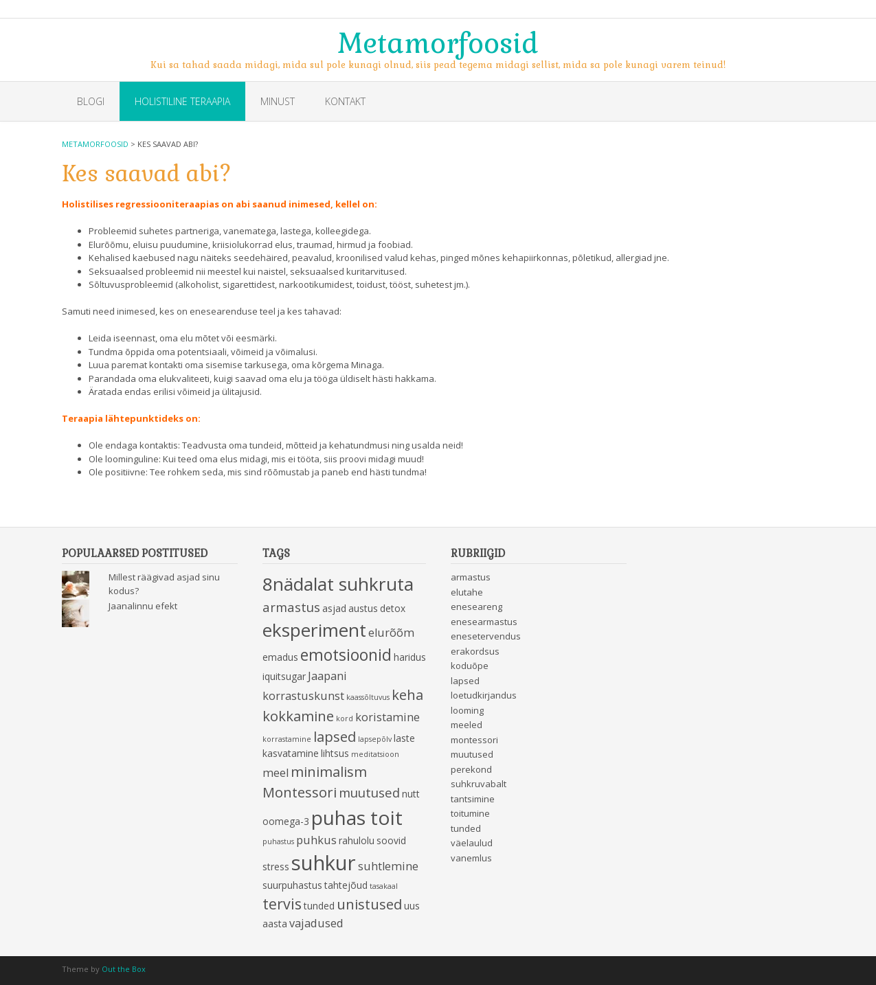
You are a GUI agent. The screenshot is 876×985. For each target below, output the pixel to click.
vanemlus (471, 858)
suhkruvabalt (478, 784)
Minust (277, 101)
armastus (471, 577)
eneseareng (476, 606)
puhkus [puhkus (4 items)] (316, 840)
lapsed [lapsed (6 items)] (334, 736)
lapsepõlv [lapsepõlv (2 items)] (375, 739)
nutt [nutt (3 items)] (411, 793)
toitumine (470, 813)
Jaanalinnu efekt (143, 606)
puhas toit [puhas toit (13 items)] (357, 817)
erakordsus (475, 651)
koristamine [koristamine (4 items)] (387, 717)
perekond (471, 769)
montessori (474, 740)
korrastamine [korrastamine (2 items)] (286, 739)
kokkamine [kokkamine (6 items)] (298, 715)
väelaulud (472, 843)
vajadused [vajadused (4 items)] (316, 923)
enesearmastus (484, 621)
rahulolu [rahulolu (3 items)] (356, 840)
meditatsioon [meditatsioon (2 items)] (375, 754)
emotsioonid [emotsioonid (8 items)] (346, 655)
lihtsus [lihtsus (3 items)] (335, 753)
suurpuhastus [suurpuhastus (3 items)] (292, 885)
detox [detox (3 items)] (392, 608)
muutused (472, 754)
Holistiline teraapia (182, 101)
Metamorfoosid (438, 42)
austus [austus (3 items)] (363, 608)
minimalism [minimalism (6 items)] (329, 771)
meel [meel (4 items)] (275, 772)
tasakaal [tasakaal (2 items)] (384, 886)
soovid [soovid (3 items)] (391, 840)
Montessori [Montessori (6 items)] (299, 792)
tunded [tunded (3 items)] (319, 905)
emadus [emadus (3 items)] (280, 657)
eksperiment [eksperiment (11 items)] (314, 630)
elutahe (467, 592)
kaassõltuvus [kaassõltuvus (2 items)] (368, 697)
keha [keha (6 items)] (407, 694)
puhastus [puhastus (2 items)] (278, 841)
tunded (466, 828)
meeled (466, 724)
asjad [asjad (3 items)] (334, 608)
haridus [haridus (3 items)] (410, 657)
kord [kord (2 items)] (344, 718)
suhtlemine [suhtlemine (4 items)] (388, 866)
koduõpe (469, 665)
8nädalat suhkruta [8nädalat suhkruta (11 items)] (338, 583)
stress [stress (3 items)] (275, 866)
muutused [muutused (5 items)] (369, 792)
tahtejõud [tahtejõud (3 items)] (346, 885)
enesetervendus (486, 636)
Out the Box (124, 969)
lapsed (465, 681)
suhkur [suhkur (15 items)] (323, 862)
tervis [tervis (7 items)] (282, 904)
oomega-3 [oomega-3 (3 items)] (285, 821)
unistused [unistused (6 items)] (369, 904)
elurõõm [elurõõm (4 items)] (391, 632)
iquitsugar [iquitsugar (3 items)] (284, 676)
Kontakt (345, 101)
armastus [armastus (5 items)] (291, 606)
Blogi (90, 101)
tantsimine (473, 799)
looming (467, 710)
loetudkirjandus (484, 695)
